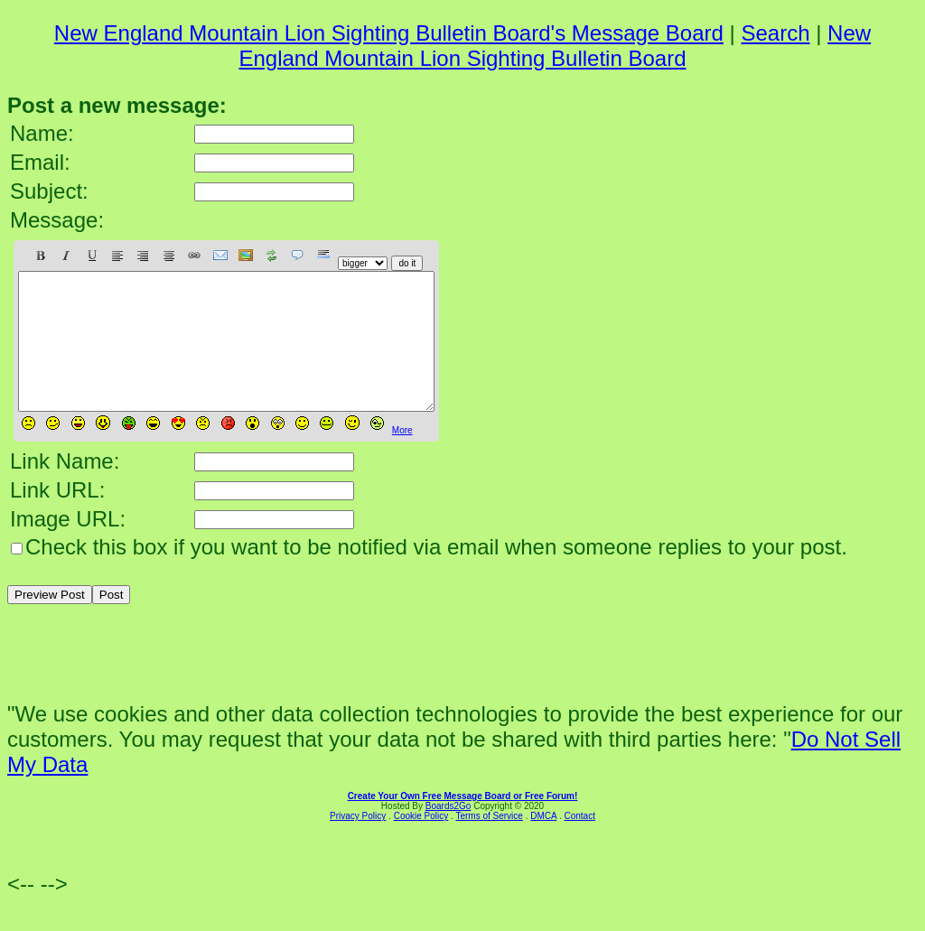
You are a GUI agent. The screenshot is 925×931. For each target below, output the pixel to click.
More (402, 457)
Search (775, 33)
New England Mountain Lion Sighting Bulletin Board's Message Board (389, 33)
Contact (579, 843)
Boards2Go (448, 833)
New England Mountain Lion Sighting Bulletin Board (554, 45)
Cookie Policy (421, 843)
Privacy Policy (358, 843)
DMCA (543, 843)
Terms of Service (488, 843)
